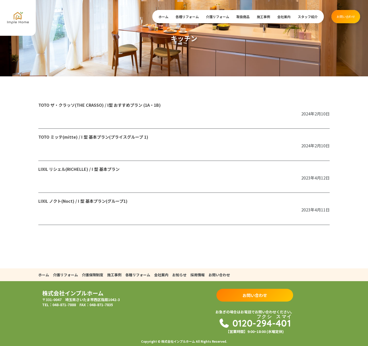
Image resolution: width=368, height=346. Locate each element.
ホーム (163, 16)
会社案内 (284, 16)
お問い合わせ (346, 16)
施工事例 (263, 16)
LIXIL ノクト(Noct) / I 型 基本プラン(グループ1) (83, 201)
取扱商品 (243, 16)
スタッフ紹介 (308, 16)
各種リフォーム (187, 16)
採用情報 (197, 274)
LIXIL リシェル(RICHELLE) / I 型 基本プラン (79, 169)
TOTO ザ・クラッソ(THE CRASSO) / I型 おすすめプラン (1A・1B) (99, 105)
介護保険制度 (92, 274)
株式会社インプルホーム (72, 293)
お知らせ (179, 274)
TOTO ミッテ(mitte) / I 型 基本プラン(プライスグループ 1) (93, 137)
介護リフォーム (217, 16)
